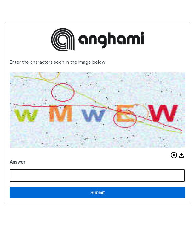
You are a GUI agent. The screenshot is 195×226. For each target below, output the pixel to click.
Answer (17, 161)
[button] (174, 155)
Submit (97, 192)
